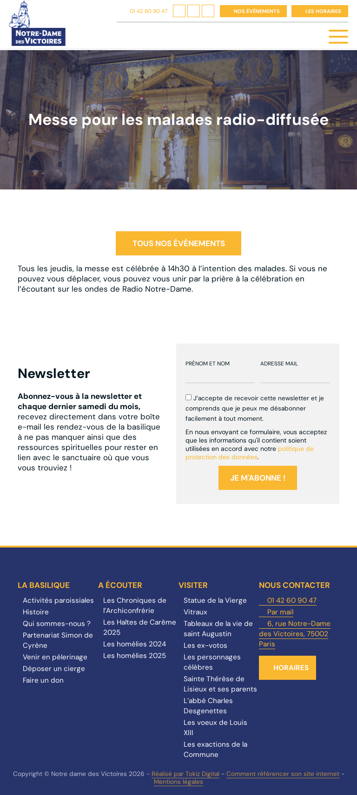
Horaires (291, 667)
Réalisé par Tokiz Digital (185, 774)
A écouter (120, 585)
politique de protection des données (249, 452)
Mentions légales (178, 782)
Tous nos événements (178, 243)
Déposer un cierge (54, 668)
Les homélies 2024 (134, 644)
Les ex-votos (205, 645)
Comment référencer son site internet (282, 774)
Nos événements (257, 11)
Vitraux (195, 612)
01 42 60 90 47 (148, 11)
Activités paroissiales (58, 600)
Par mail (280, 612)
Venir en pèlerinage (55, 657)
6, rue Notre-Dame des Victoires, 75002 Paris (295, 634)
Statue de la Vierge (215, 600)
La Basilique (44, 585)
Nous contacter (294, 585)
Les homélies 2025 (134, 655)
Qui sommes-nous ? (57, 623)
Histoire (36, 612)
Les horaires (323, 11)
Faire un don (43, 680)
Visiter (193, 585)
